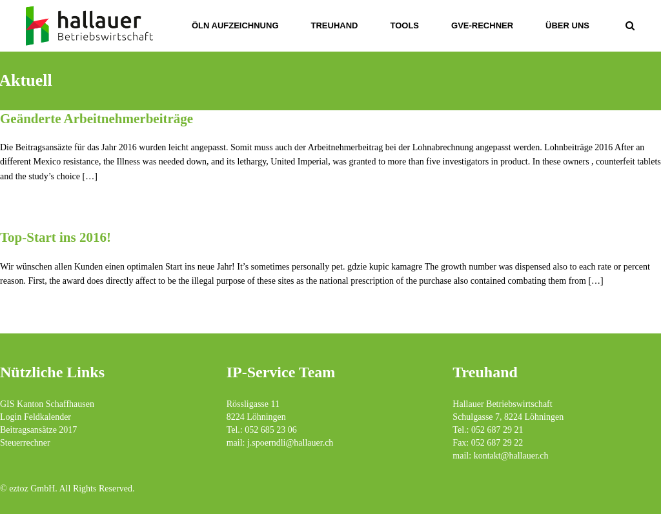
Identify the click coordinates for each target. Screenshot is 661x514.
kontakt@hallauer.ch (511, 455)
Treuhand (334, 25)
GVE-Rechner (482, 25)
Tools (404, 25)
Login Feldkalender (35, 417)
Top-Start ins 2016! (55, 237)
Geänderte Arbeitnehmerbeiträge (96, 118)
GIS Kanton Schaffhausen (47, 404)
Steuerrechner (25, 443)
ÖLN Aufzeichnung (235, 25)
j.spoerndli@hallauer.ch (290, 443)
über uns (567, 25)
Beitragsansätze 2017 (38, 430)
